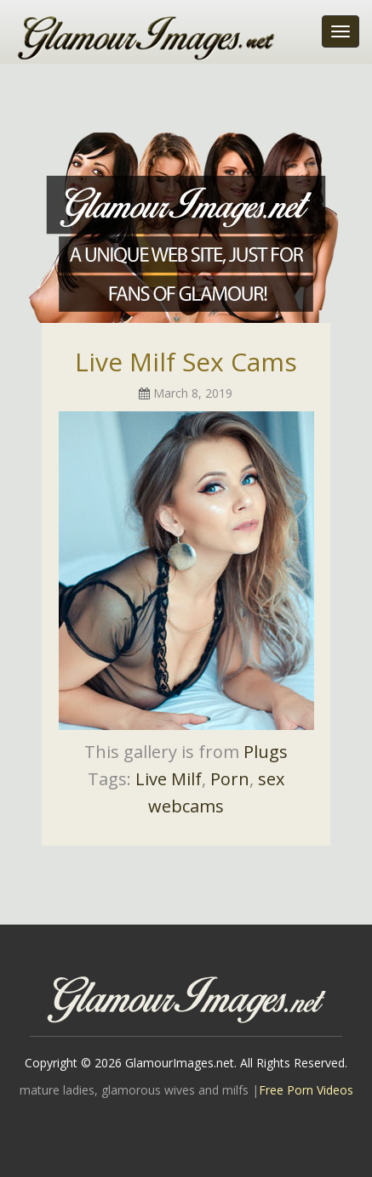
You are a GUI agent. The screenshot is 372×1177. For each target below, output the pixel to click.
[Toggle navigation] (340, 31)
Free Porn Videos (306, 1090)
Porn (229, 778)
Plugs (265, 751)
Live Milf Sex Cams (186, 361)
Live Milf (168, 778)
